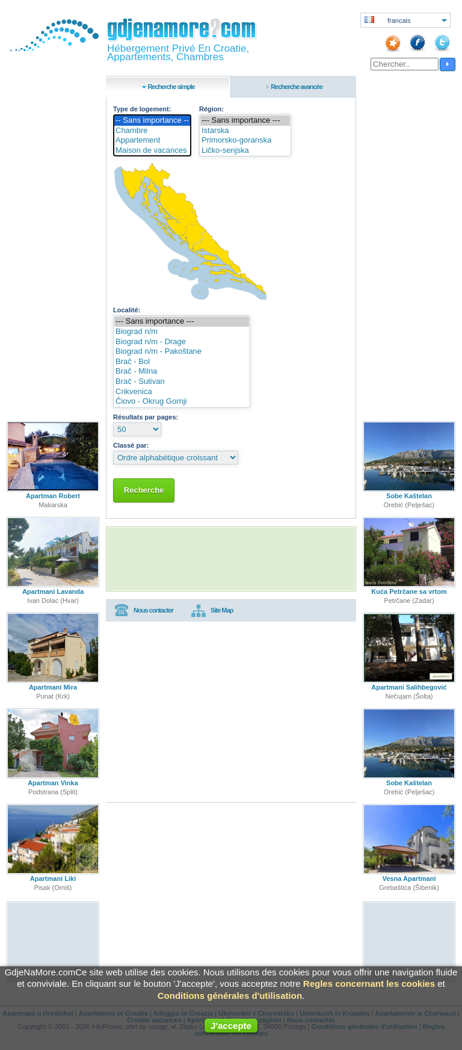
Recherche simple (170, 86)
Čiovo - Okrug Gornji (181, 402)
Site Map (212, 611)
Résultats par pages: (145, 417)
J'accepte (231, 1026)
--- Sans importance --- (245, 121)
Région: (211, 109)
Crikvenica (181, 392)
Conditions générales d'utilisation (230, 995)
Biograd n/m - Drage (181, 342)
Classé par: (131, 445)
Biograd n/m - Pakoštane (181, 352)
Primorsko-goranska (245, 140)
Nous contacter (143, 611)
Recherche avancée (296, 86)
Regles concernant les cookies (369, 983)
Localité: (126, 309)
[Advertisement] (231, 559)
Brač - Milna (181, 371)
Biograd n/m (181, 332)
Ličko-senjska (245, 151)
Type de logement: (142, 109)
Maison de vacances (152, 151)
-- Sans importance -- (152, 121)
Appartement (152, 140)
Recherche (143, 490)
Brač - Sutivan (181, 382)
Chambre (152, 131)
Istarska (245, 131)
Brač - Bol (181, 362)
